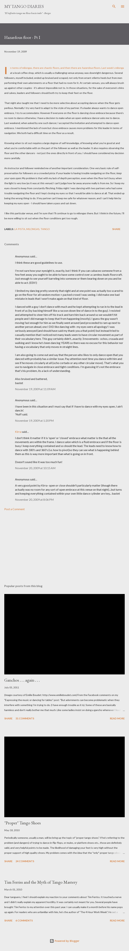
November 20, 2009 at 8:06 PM (34, 499)
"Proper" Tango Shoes (22, 823)
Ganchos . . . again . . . (22, 680)
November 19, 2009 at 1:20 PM (34, 420)
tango (45, 229)
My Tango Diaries (24, 6)
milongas (32, 229)
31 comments (25, 718)
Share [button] (116, 229)
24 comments (25, 861)
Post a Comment (14, 509)
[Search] (114, 6)
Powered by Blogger (64, 941)
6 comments (24, 920)
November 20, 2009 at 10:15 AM (35, 468)
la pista (19, 229)
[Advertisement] (64, 548)
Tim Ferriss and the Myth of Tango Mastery (40, 882)
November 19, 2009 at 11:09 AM (35, 389)
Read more (117, 718)
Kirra (18, 431)
